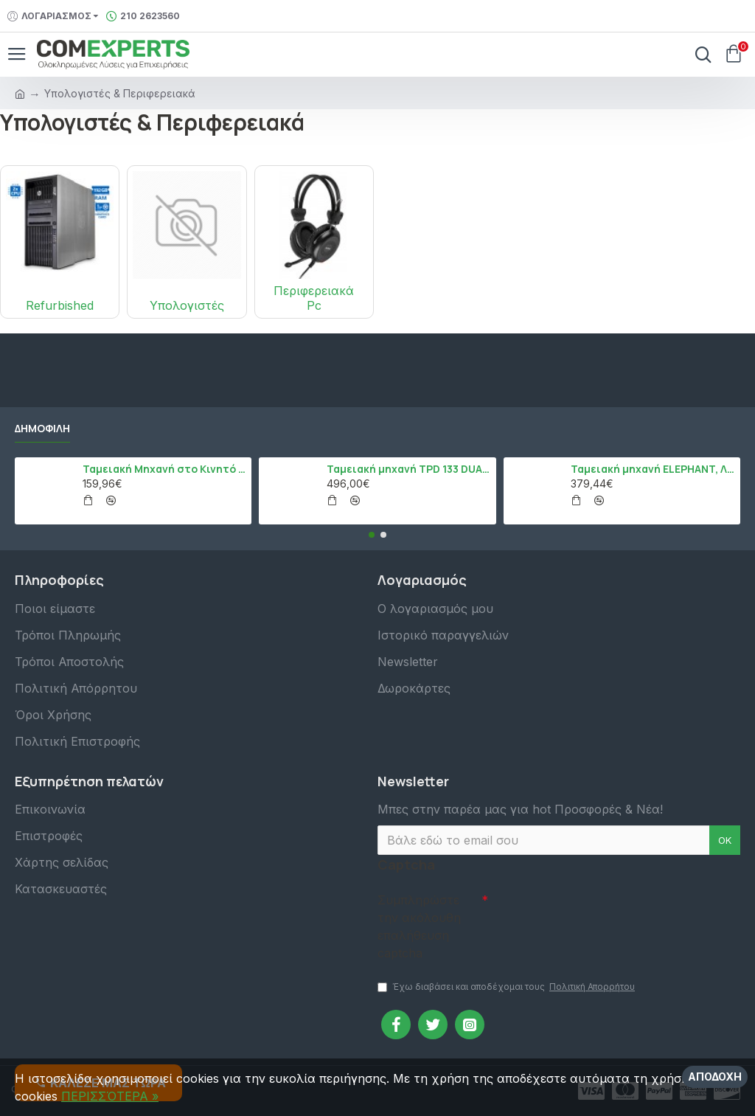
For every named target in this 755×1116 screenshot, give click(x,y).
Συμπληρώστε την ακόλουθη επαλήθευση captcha (419, 926)
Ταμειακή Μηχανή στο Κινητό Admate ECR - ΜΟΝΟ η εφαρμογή (164, 469)
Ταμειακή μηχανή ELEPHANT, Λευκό (652, 469)
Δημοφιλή (42, 428)
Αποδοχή (715, 1076)
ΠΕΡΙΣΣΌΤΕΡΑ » (110, 1096)
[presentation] (591, 912)
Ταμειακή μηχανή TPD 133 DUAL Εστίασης (408, 469)
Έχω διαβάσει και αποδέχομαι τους (507, 987)
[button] (372, 535)
